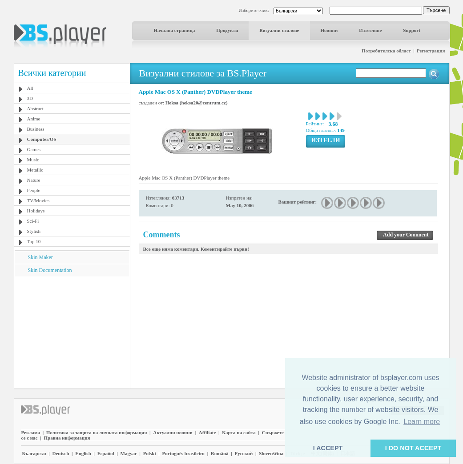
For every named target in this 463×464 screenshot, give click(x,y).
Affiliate (207, 432)
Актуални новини (173, 432)
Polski (149, 453)
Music (33, 159)
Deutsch (60, 453)
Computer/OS (41, 139)
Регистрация (431, 50)
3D (30, 98)
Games (34, 149)
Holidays (36, 210)
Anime (33, 118)
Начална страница (174, 30)
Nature (33, 180)
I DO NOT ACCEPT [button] (413, 448)
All (30, 88)
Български (34, 453)
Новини (329, 30)
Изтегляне (370, 30)
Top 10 (34, 241)
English (83, 453)
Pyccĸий (243, 453)
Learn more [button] (421, 421)
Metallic (35, 169)
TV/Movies (38, 200)
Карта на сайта (239, 432)
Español (105, 453)
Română (220, 453)
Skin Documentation (50, 270)
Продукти (227, 30)
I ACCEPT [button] (328, 448)
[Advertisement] (71, 332)
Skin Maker (40, 257)
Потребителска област (386, 50)
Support (411, 30)
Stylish (34, 231)
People (33, 190)
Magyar (129, 453)
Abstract (35, 108)
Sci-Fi (33, 221)
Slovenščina (271, 453)
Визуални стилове (279, 30)
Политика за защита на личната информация (96, 432)
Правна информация (67, 437)
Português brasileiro (183, 453)
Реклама (30, 432)
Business (35, 129)
